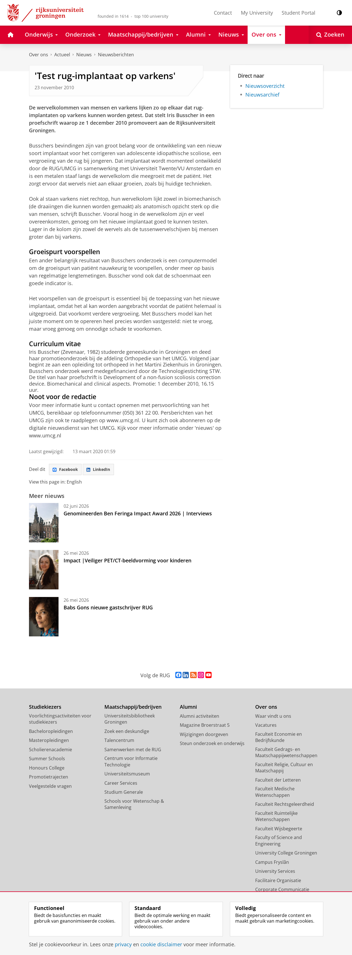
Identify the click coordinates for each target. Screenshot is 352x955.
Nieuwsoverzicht (264, 85)
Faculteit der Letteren (278, 781)
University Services (275, 872)
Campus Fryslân (272, 863)
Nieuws (84, 55)
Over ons (38, 55)
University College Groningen (286, 854)
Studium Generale (123, 793)
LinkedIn (103, 470)
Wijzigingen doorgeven (204, 735)
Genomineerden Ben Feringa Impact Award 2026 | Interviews (138, 514)
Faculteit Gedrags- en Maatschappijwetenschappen (286, 753)
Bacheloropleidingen (51, 732)
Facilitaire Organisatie (278, 881)
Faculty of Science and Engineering (278, 841)
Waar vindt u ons (273, 717)
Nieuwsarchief (262, 94)
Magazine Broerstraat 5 (205, 726)
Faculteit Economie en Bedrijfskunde (278, 738)
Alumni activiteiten (199, 717)
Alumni (188, 708)
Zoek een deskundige (126, 732)
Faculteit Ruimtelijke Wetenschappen (276, 817)
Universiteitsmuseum (127, 775)
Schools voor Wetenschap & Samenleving (134, 805)
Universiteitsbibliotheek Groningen (129, 720)
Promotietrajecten (48, 778)
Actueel (62, 55)
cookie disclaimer (161, 944)
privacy (123, 944)
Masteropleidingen (49, 741)
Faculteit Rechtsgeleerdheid (284, 805)
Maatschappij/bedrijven (133, 708)
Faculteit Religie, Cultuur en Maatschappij (284, 768)
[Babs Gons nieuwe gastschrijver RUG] (44, 618)
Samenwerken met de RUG (132, 751)
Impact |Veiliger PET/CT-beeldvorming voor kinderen (127, 561)
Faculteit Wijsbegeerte (278, 830)
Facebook (67, 470)
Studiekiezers (45, 708)
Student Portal (298, 12)
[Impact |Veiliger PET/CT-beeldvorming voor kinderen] (44, 571)
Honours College (46, 769)
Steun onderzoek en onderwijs (212, 744)
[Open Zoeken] (330, 35)
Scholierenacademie (50, 751)
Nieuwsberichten (116, 55)
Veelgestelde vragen (50, 787)
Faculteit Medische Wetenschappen (275, 793)
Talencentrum (119, 741)
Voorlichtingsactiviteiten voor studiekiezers (60, 720)
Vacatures (266, 726)
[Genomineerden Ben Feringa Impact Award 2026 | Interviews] (44, 524)
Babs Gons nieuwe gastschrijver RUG (108, 608)
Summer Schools (47, 760)
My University (257, 12)
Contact (223, 12)
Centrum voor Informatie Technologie (131, 762)
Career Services (120, 784)
